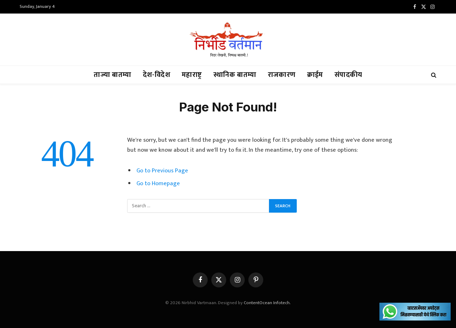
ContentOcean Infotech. (267, 303)
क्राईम (315, 75)
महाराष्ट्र (192, 75)
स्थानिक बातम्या (234, 75)
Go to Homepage (158, 183)
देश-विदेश (156, 75)
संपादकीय (348, 75)
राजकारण (282, 75)
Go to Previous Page (162, 171)
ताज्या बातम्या (112, 75)
